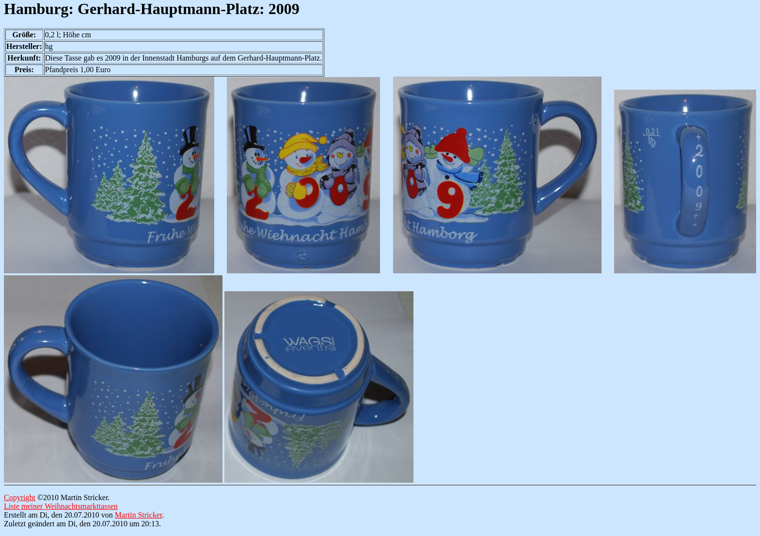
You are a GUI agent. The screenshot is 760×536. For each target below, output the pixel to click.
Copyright (19, 497)
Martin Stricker (138, 515)
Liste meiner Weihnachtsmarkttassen (61, 506)
